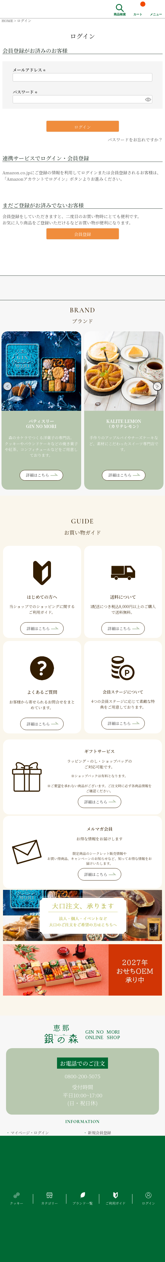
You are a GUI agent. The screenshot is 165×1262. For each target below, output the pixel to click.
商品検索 (120, 13)
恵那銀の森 (26, 9)
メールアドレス (30, 70)
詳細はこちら (37, 475)
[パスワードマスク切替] (148, 99)
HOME (7, 20)
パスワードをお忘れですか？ (135, 140)
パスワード (26, 92)
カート (139, 8)
